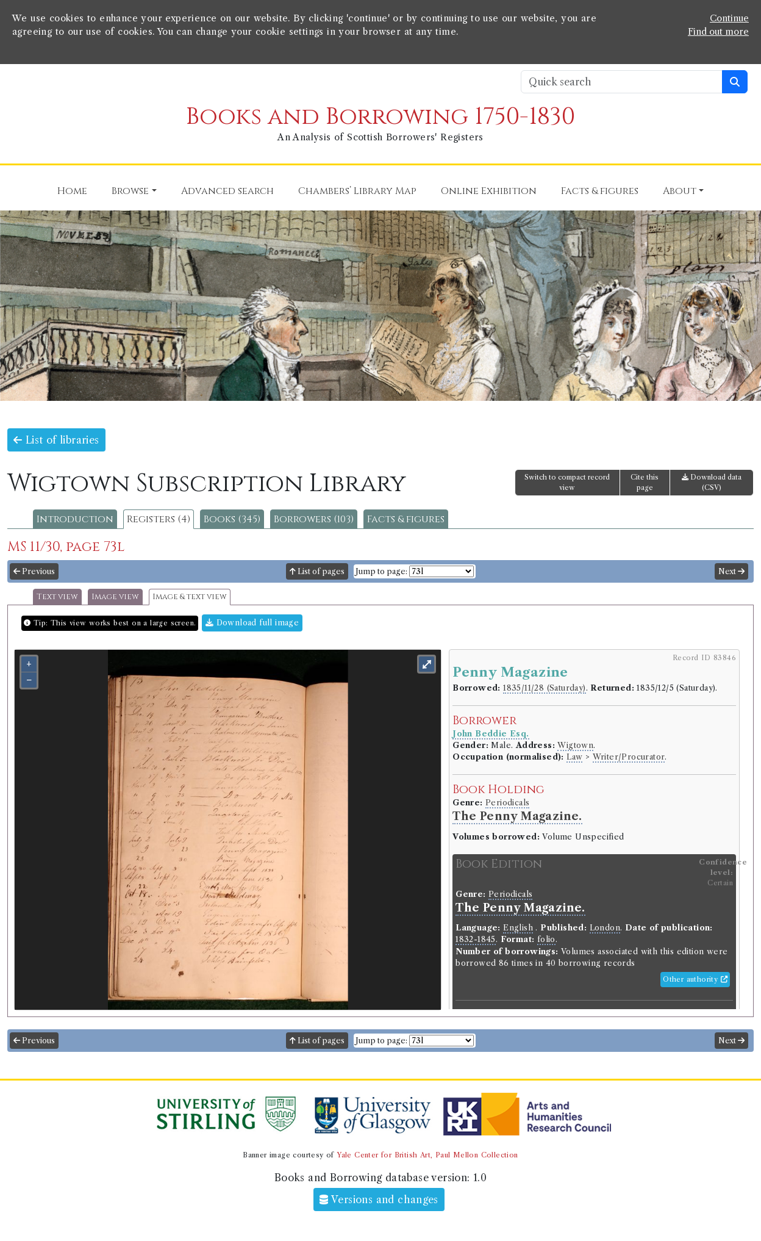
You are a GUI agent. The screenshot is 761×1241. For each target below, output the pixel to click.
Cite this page (645, 482)
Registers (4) (158, 519)
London (605, 927)
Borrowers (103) (314, 519)
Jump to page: (381, 571)
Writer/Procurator (629, 756)
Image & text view (189, 597)
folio (546, 939)
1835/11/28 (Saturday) (544, 687)
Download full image (252, 622)
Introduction (75, 519)
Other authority (695, 979)
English (518, 927)
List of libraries (56, 440)
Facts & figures (406, 519)
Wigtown (575, 745)
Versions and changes (379, 1199)
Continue (729, 18)
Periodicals (507, 802)
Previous (34, 571)
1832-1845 (476, 939)
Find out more (718, 31)
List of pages (317, 571)
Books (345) (232, 519)
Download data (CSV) (711, 482)
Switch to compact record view (567, 482)
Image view (115, 597)
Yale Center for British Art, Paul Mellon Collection (427, 1155)
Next (731, 571)
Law (574, 756)
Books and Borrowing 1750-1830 (380, 116)
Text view (57, 597)
